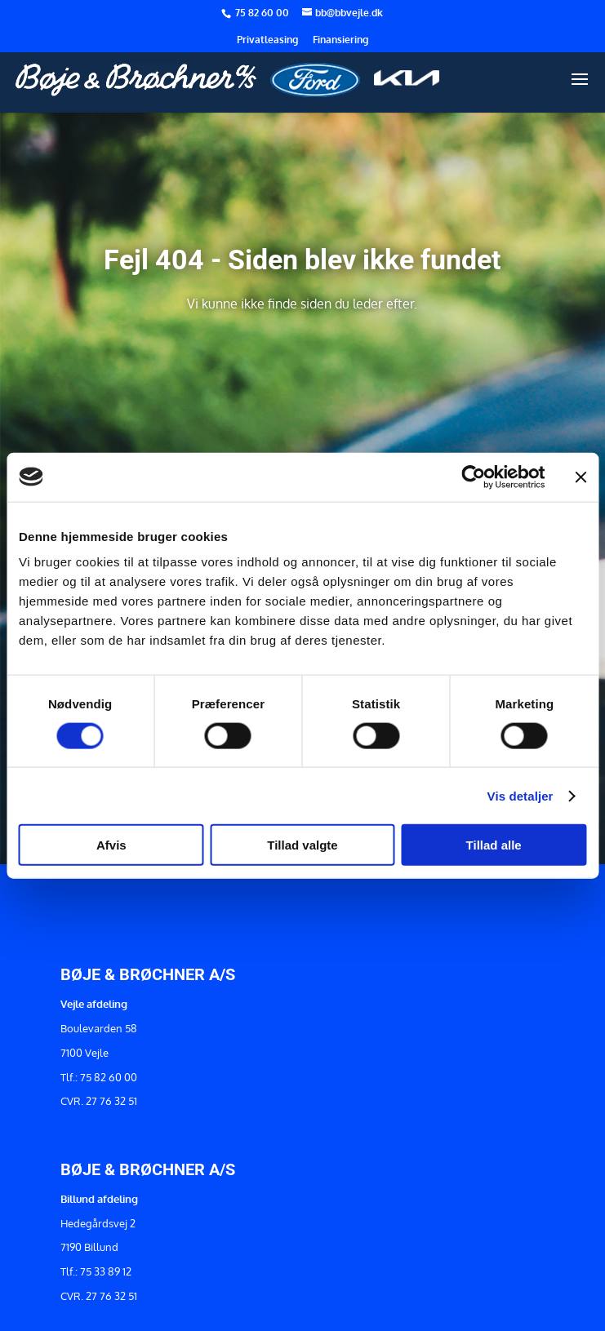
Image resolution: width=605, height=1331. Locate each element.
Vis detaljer (520, 795)
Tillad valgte (302, 845)
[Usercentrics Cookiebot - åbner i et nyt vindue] (473, 476)
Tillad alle (494, 845)
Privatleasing (267, 40)
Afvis (111, 845)
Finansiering (340, 40)
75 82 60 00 (263, 13)
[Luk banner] (580, 476)
